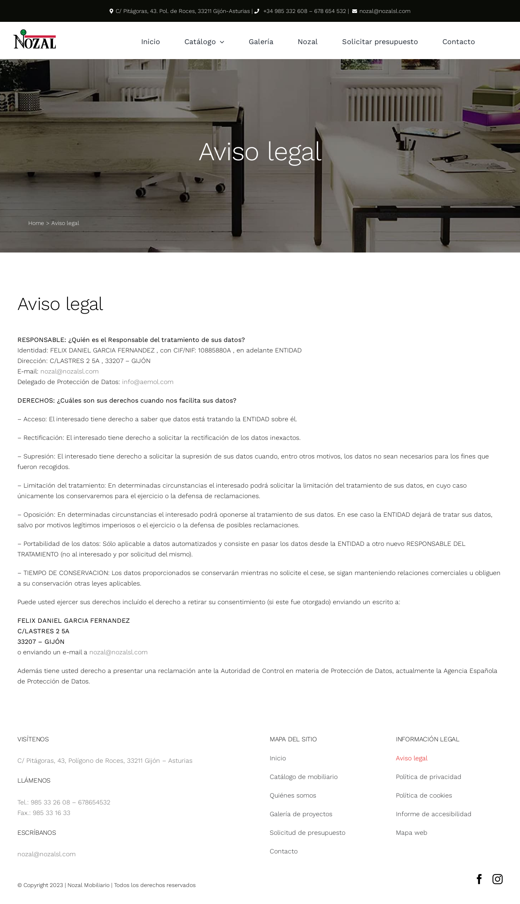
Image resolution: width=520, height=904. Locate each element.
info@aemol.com (147, 382)
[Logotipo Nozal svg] (34, 31)
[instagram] (498, 879)
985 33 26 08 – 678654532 (70, 802)
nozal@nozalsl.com (69, 371)
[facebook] (479, 879)
